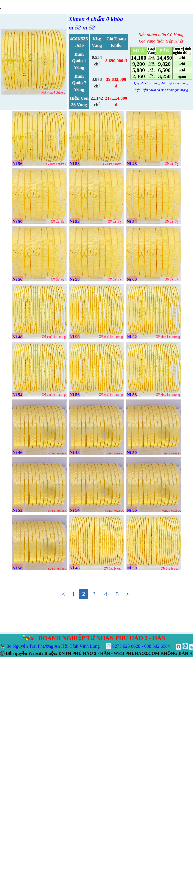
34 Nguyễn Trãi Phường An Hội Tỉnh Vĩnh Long (53, 646)
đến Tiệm (167, 83)
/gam (182, 76)
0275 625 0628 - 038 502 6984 (141, 646)
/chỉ (182, 58)
